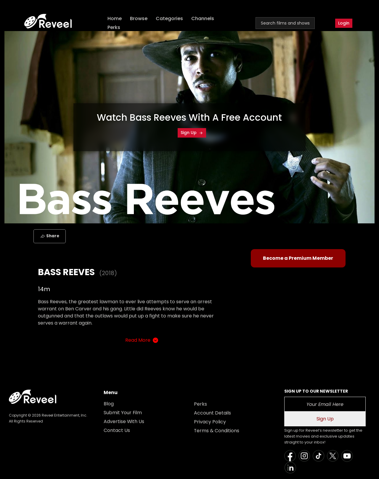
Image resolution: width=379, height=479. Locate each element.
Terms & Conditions (217, 430)
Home (115, 18)
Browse (139, 18)
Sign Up (192, 133)
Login (343, 23)
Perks (114, 27)
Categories (169, 18)
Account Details (212, 412)
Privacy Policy (210, 421)
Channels (203, 18)
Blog (109, 403)
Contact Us (117, 430)
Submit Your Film (123, 412)
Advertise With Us (124, 421)
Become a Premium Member (298, 258)
